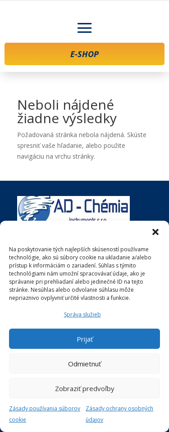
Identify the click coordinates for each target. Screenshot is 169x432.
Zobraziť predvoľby (84, 388)
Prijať (85, 338)
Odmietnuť (84, 363)
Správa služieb (82, 314)
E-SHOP (84, 54)
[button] (155, 231)
